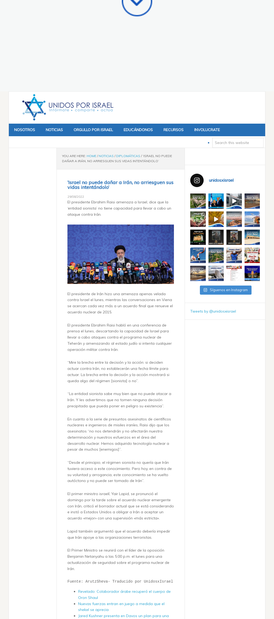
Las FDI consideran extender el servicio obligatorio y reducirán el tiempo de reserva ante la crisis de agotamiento (124, 548)
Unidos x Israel (67, 21)
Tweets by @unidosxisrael (213, 225)
